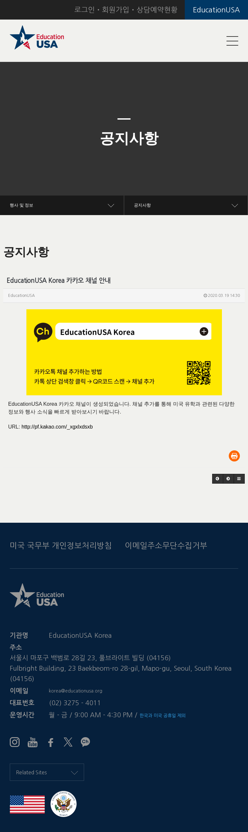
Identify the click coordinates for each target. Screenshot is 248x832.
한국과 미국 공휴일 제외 (162, 715)
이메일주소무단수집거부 (166, 545)
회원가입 (115, 9)
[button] (18, 138)
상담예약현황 (157, 9)
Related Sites (47, 772)
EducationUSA (216, 9)
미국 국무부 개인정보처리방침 (61, 545)
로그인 (84, 9)
